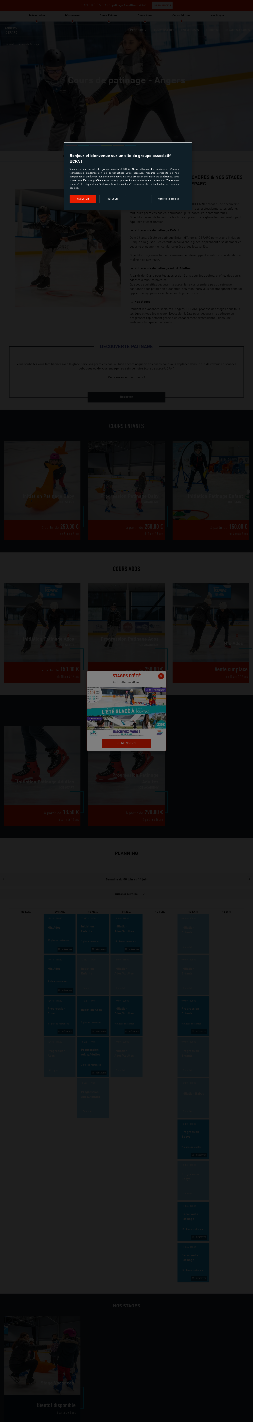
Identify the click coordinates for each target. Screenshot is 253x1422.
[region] (128, 176)
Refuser (113, 199)
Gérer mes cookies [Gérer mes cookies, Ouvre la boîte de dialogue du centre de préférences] (168, 199)
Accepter (83, 199)
